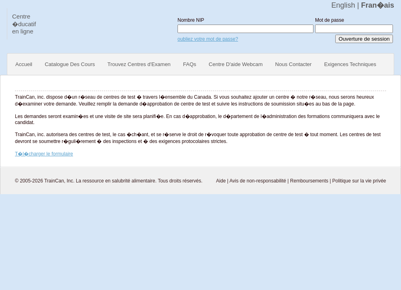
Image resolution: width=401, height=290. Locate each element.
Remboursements (309, 181)
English (343, 5)
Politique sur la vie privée (359, 181)
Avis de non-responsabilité (258, 181)
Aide (221, 181)
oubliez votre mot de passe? (208, 39)
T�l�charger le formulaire (44, 154)
